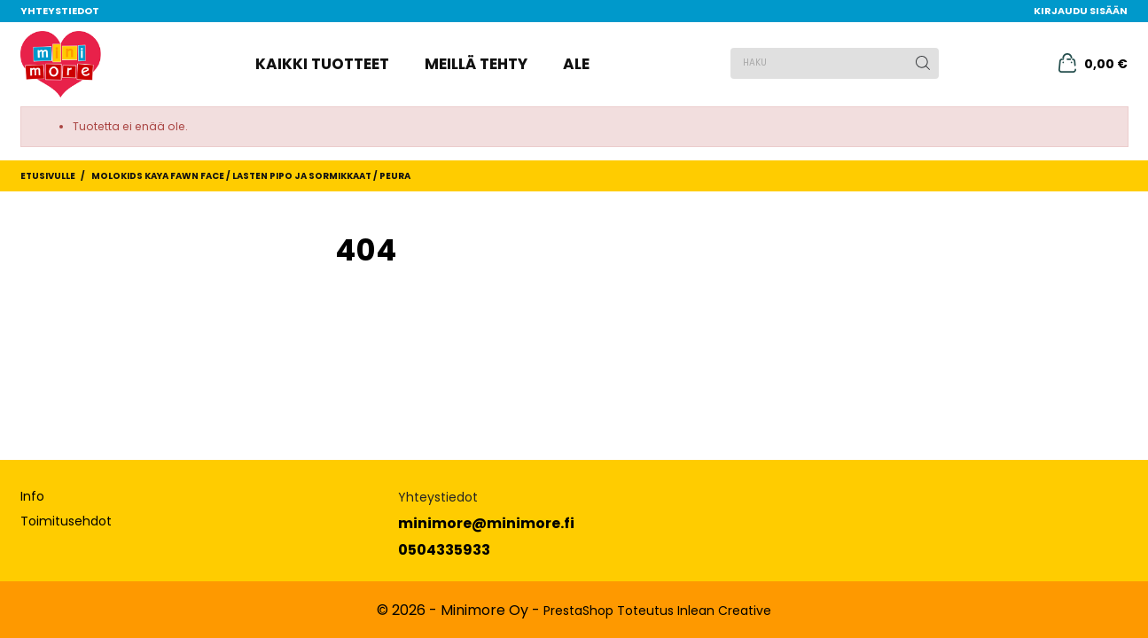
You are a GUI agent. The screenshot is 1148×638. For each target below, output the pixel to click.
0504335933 (444, 550)
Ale (576, 63)
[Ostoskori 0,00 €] (1093, 63)
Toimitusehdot (66, 521)
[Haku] (834, 63)
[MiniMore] (61, 64)
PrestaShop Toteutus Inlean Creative (657, 610)
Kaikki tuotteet (322, 63)
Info (32, 496)
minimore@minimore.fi (486, 523)
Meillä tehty (476, 63)
